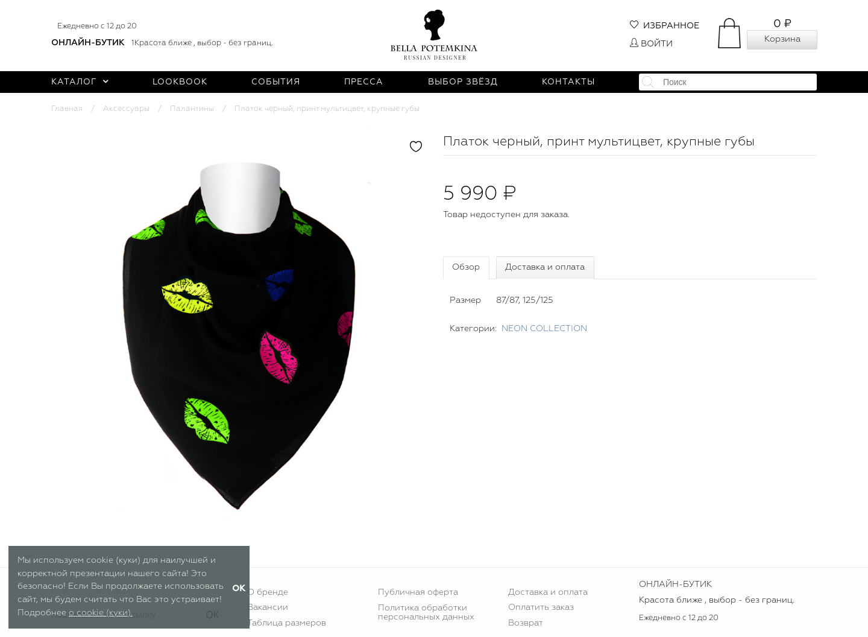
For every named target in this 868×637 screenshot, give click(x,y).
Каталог (79, 82)
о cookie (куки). (101, 613)
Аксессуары (126, 109)
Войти (651, 44)
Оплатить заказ (541, 607)
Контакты (568, 82)
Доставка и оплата (545, 267)
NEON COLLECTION (544, 329)
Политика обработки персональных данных (426, 612)
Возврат (525, 623)
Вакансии (267, 607)
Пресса (363, 82)
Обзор (466, 267)
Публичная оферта (418, 592)
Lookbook (180, 82)
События (275, 82)
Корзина (782, 39)
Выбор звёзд (463, 82)
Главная (67, 109)
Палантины (192, 109)
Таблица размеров (286, 623)
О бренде (267, 592)
